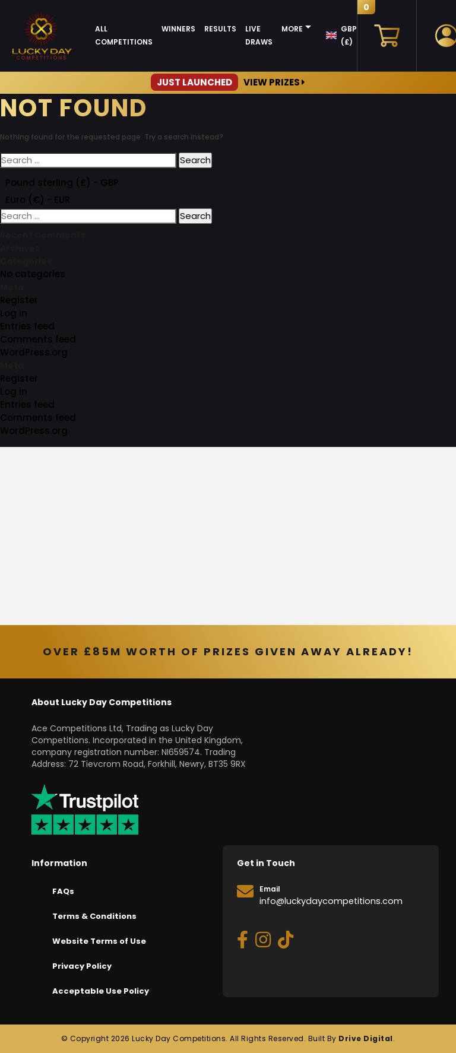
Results (220, 29)
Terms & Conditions (94, 916)
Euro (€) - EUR (37, 200)
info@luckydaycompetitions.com (331, 901)
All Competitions (124, 35)
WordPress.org (34, 352)
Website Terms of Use (99, 941)
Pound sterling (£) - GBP (62, 182)
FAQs (63, 891)
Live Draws (259, 35)
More (292, 29)
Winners (178, 29)
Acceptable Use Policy (100, 991)
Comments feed (38, 339)
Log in (13, 313)
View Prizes (228, 82)
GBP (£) (349, 35)
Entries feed (27, 326)
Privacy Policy (82, 966)
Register (19, 300)
